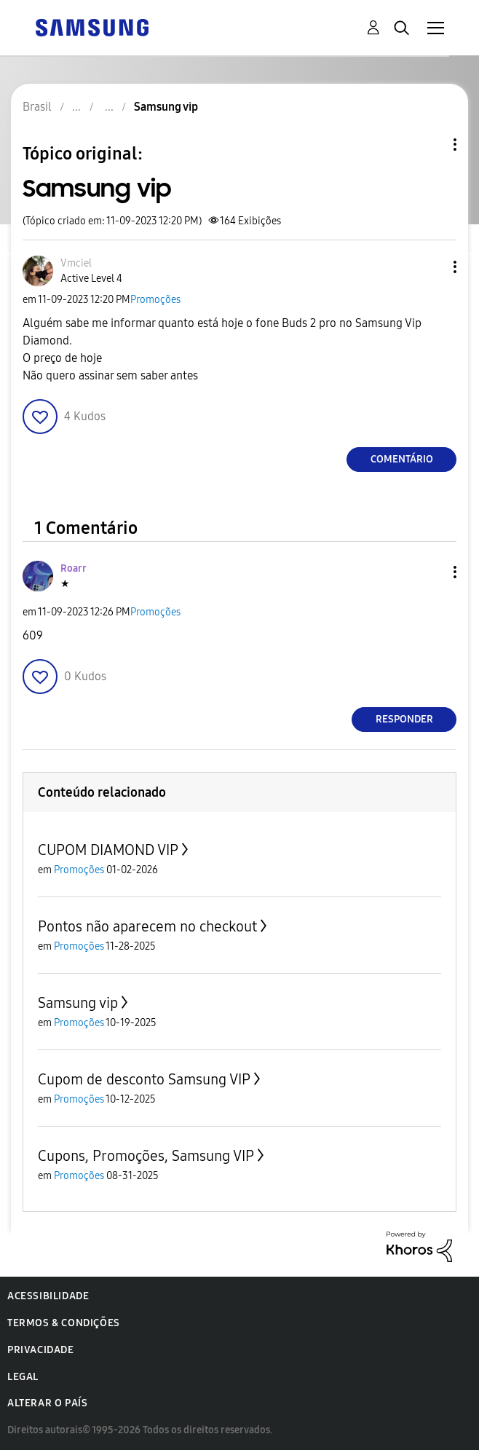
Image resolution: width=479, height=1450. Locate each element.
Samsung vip (78, 1003)
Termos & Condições (63, 1323)
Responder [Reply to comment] (404, 719)
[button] (431, 267)
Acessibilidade (48, 1296)
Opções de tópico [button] (430, 144)
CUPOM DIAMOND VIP (108, 850)
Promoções (155, 299)
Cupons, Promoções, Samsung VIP (146, 1156)
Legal (23, 1377)
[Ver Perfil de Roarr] (73, 568)
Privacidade (40, 1350)
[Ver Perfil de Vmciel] (76, 263)
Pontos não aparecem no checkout (147, 926)
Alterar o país (47, 1403)
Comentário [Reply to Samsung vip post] (402, 459)
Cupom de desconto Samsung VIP (144, 1079)
